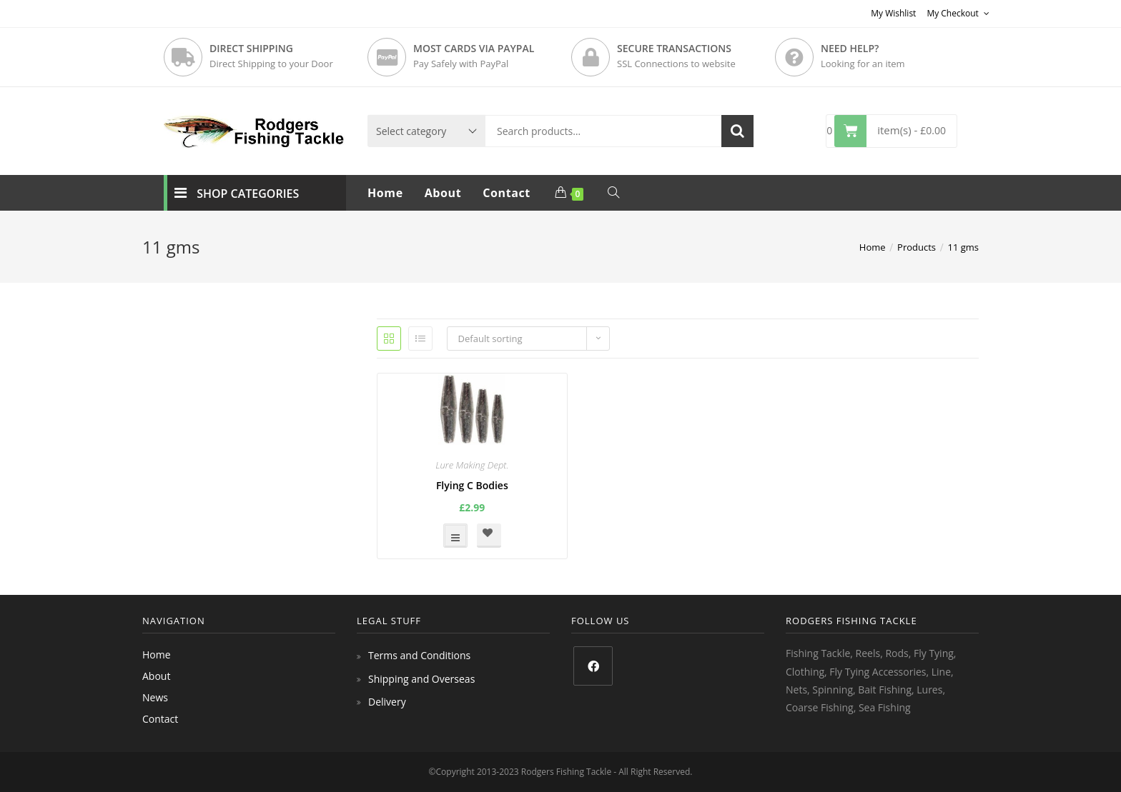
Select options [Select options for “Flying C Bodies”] (455, 535)
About (156, 676)
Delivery (387, 701)
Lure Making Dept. (471, 464)
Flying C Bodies (472, 485)
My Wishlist (893, 13)
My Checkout (958, 13)
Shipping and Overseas (421, 679)
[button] (489, 535)
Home (156, 654)
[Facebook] (593, 666)
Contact (160, 719)
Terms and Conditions (419, 655)
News (155, 697)
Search (737, 131)
